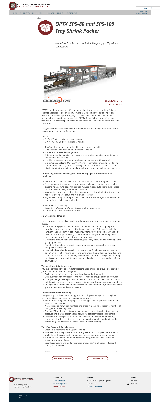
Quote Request (59, 386)
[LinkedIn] (128, 381)
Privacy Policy (22, 397)
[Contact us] (97, 358)
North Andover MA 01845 (23, 387)
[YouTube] (128, 384)
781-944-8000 (143, 12)
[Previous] (51, 352)
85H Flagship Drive (20, 385)
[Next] (112, 352)
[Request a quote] (62, 358)
